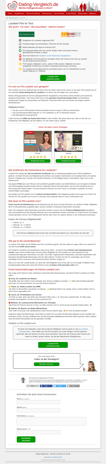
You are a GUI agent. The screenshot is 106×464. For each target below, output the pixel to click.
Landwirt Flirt (53, 78)
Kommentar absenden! (26, 439)
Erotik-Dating (71, 13)
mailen (73, 386)
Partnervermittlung (33, 13)
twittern (60, 386)
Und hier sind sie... (46, 364)
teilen (46, 386)
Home (10, 13)
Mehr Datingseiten (13, 17)
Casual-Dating (59, 13)
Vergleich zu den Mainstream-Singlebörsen (55, 56)
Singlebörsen (19, 13)
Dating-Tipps (82, 13)
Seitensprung (47, 13)
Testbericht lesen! (38, 161)
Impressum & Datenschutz (53, 457)
